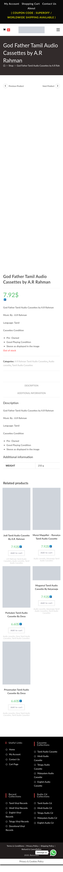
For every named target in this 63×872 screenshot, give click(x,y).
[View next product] (57, 86)
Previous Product (16, 86)
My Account (11, 3)
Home (12, 749)
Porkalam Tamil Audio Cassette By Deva (16, 614)
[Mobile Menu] (58, 29)
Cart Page (13, 764)
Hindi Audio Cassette (41, 758)
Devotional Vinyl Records (15, 828)
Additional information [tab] (31, 393)
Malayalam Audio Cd (47, 818)
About (31, 8)
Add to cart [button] (16, 553)
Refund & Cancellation (31, 849)
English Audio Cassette (42, 784)
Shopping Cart (31, 3)
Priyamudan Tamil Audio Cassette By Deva (16, 691)
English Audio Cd (45, 822)
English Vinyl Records (13, 814)
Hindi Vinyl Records (18, 808)
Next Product (48, 86)
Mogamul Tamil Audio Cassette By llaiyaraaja (46, 587)
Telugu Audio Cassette (42, 766)
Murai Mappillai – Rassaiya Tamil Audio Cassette (46, 537)
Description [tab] (31, 385)
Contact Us (49, 3)
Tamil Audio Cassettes (22, 365)
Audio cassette (18, 561)
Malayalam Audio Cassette (44, 775)
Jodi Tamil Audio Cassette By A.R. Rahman (16, 537)
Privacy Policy (32, 846)
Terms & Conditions (15, 846)
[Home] (4, 65)
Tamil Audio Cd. (44, 803)
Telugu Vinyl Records (19, 821)
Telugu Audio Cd (45, 813)
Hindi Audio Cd (44, 808)
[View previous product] (5, 86)
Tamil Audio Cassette (47, 751)
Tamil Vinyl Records (18, 803)
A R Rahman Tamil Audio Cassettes (31, 361)
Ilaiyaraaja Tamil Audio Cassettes (49, 559)
